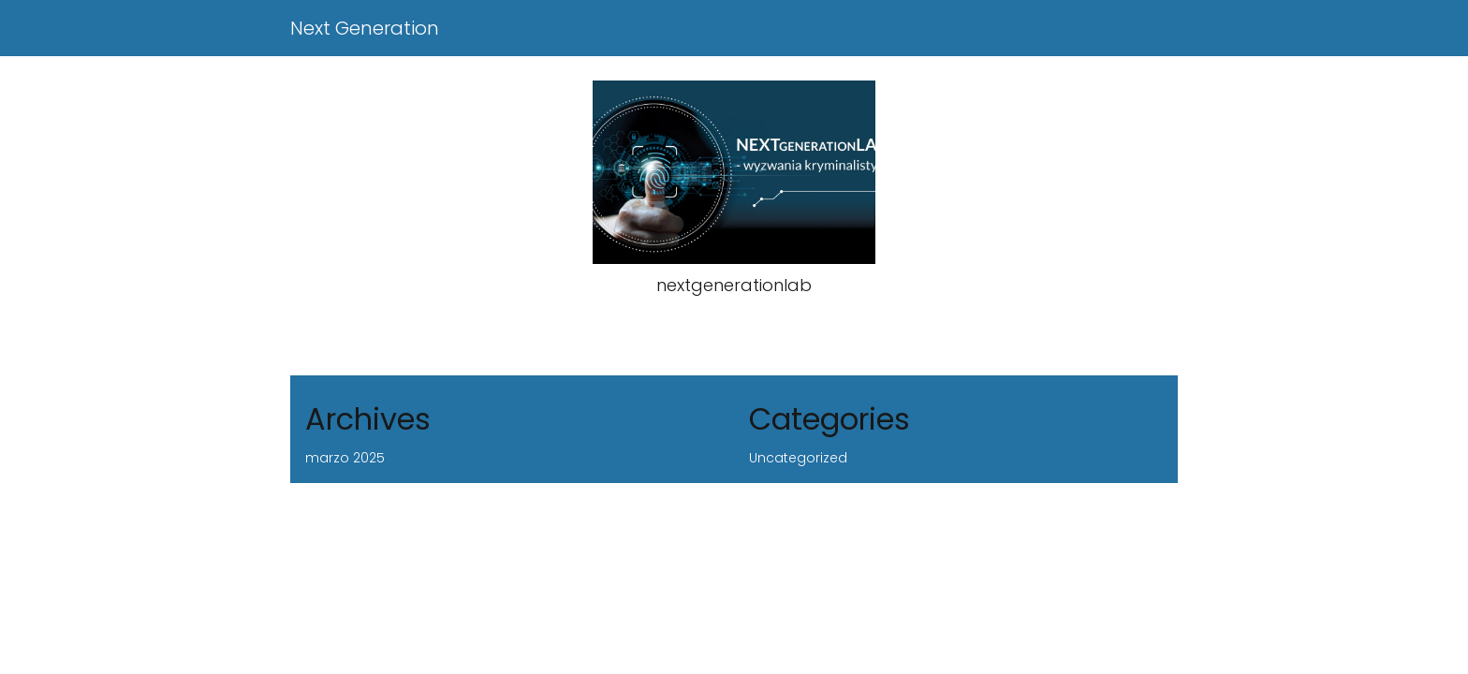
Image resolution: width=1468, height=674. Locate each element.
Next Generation (364, 28)
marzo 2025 (345, 457)
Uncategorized (798, 457)
